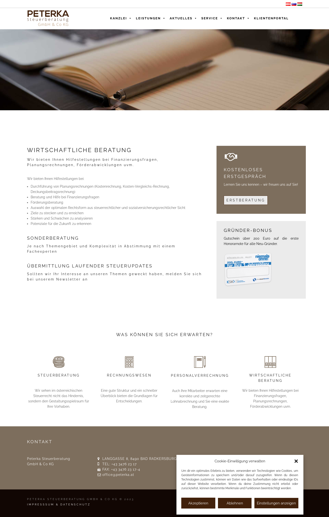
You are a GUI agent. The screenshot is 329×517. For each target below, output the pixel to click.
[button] (296, 461)
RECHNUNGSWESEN (129, 375)
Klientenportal (271, 18)
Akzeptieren (198, 503)
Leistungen (151, 17)
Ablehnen (235, 503)
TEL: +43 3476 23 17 (119, 464)
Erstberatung (245, 200)
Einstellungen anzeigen (276, 503)
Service (212, 17)
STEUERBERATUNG (59, 375)
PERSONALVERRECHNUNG (200, 375)
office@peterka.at (118, 475)
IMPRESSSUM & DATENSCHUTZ (59, 504)
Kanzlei (121, 17)
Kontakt (238, 17)
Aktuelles (183, 17)
